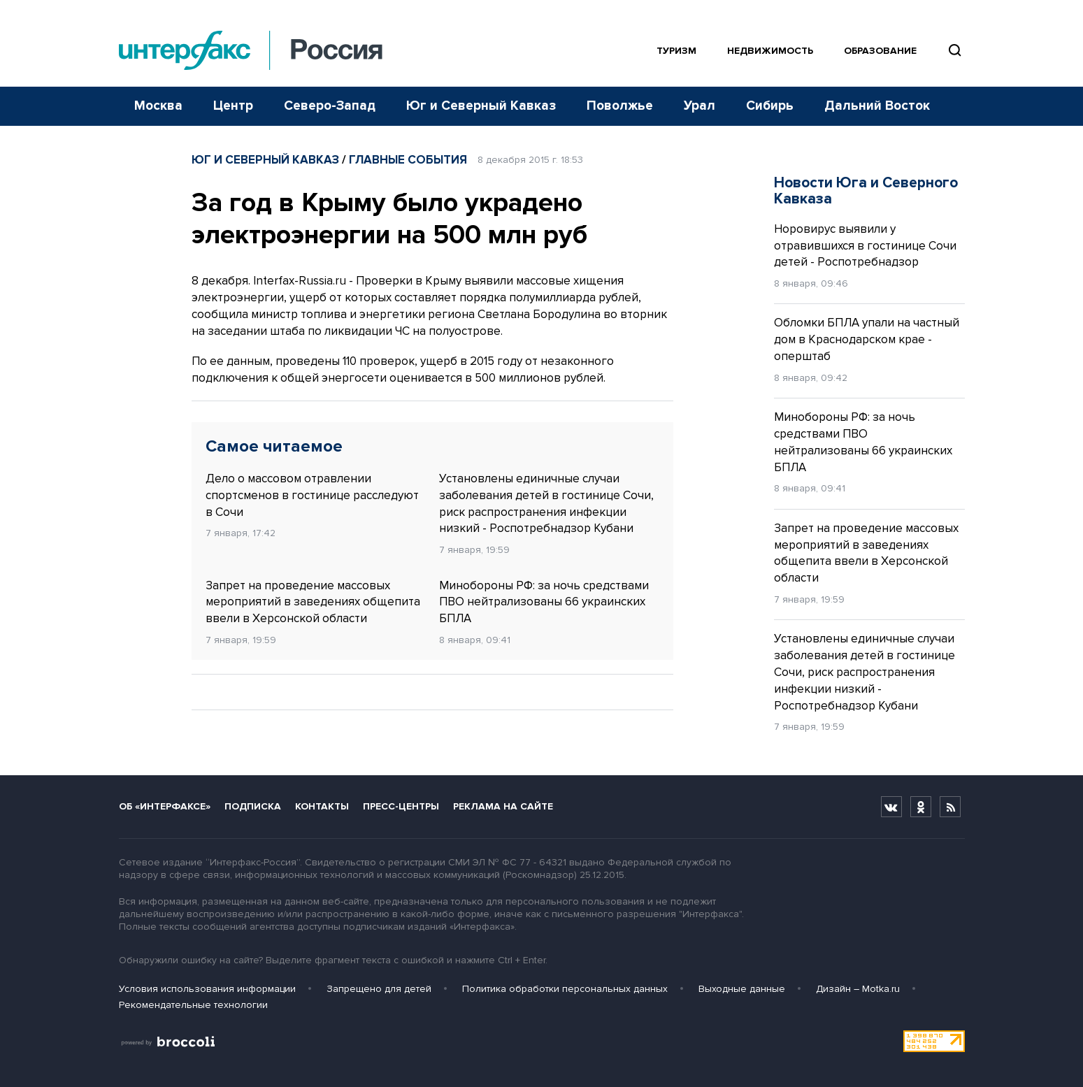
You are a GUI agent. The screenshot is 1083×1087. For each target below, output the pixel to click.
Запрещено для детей (379, 989)
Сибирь (770, 106)
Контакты (322, 806)
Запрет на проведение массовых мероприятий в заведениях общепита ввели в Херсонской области (313, 602)
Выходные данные (741, 989)
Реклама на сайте (503, 806)
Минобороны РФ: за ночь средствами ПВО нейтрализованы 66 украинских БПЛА (544, 602)
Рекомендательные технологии (193, 1005)
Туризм (676, 51)
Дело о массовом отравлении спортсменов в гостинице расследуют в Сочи (312, 495)
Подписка (252, 806)
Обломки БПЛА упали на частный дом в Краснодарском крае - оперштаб (866, 339)
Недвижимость (770, 51)
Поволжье (620, 106)
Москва (158, 106)
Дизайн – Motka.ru (858, 989)
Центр (233, 106)
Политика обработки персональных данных (565, 989)
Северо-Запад (329, 106)
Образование (880, 51)
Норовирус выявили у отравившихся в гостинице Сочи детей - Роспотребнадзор (865, 246)
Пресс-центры (401, 806)
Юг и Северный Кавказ (481, 106)
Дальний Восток (877, 106)
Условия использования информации (207, 989)
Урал (699, 106)
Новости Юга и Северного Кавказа (866, 191)
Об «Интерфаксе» (164, 806)
